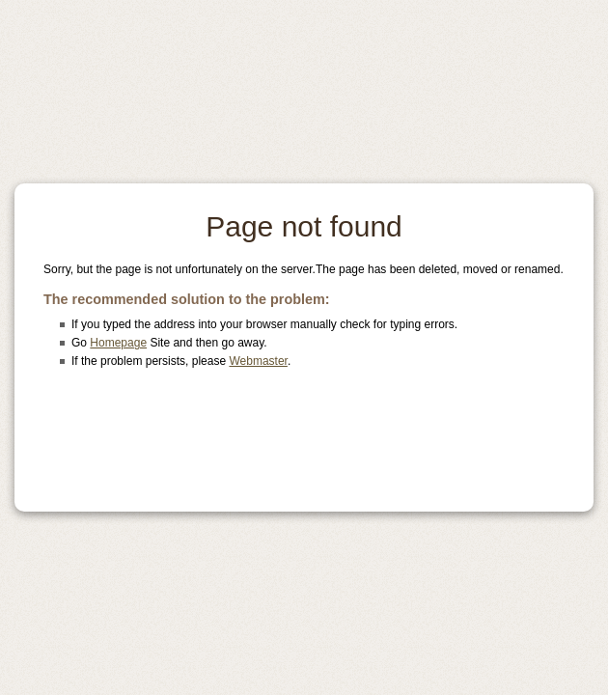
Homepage (118, 342)
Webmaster (258, 361)
